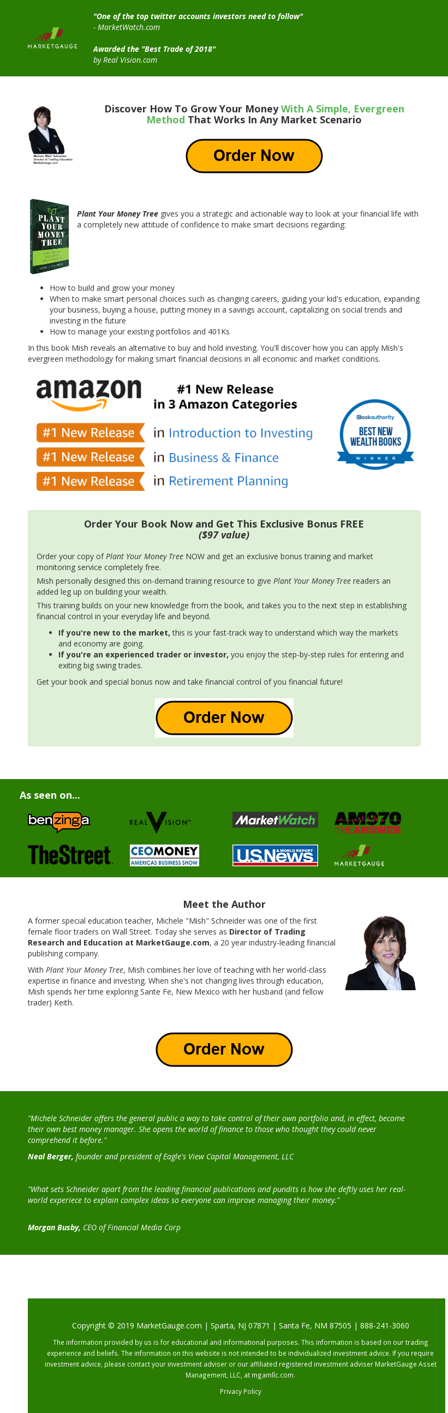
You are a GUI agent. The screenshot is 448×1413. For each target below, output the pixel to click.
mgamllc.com (273, 1374)
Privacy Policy (240, 1391)
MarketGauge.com (169, 1325)
